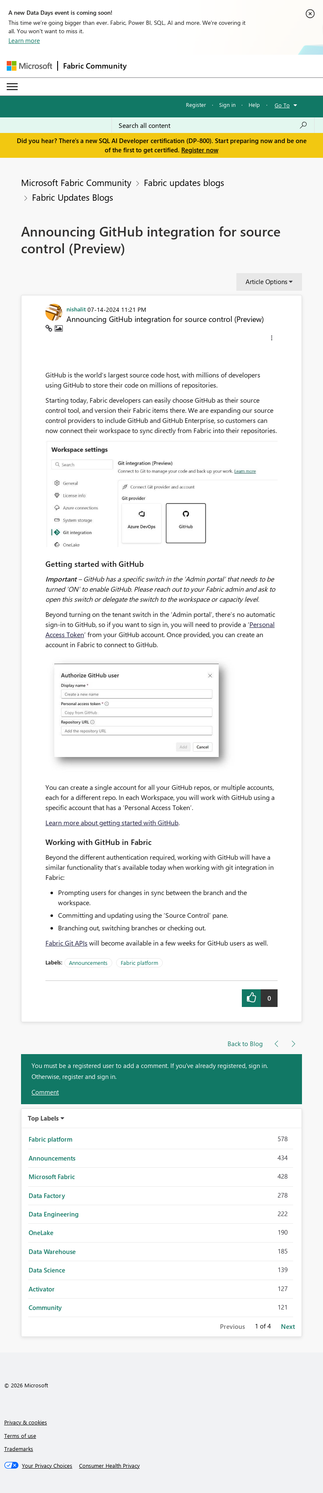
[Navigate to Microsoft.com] (29, 66)
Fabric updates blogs (184, 182)
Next (288, 1326)
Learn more (24, 40)
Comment (45, 1092)
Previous (232, 1326)
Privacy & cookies (25, 1422)
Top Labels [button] (43, 1118)
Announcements (88, 962)
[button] (272, 339)
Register (196, 104)
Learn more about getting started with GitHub (111, 822)
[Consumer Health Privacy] (109, 1465)
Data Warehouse (52, 1251)
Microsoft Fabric (52, 1176)
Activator (42, 1289)
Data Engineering (54, 1214)
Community (45, 1307)
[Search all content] (213, 125)
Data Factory (47, 1195)
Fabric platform (139, 962)
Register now (199, 150)
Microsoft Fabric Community (76, 182)
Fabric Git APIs (66, 942)
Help (254, 104)
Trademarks (18, 1448)
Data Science (47, 1270)
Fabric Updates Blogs (72, 197)
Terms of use (20, 1435)
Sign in (227, 104)
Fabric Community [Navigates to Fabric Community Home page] (95, 66)
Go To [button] (282, 105)
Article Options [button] (266, 281)
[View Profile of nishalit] (76, 309)
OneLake (41, 1232)
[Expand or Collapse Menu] (12, 87)
